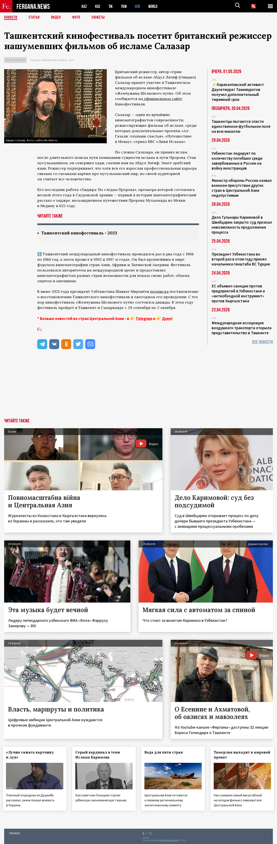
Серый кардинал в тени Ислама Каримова (99, 755)
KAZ (84, 6)
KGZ (98, 6)
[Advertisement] (138, 387)
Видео (56, 18)
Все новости (262, 342)
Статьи (34, 18)
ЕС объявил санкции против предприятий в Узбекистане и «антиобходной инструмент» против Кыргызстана (238, 293)
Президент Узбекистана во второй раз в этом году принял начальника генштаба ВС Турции (241, 259)
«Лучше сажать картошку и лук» (31, 755)
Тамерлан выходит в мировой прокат (233, 755)
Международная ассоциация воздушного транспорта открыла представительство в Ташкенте (241, 327)
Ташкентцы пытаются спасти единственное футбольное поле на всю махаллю (241, 126)
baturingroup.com (169, 839)
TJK (111, 6)
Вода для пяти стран (165, 752)
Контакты (14, 831)
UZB (138, 6)
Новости (10, 18)
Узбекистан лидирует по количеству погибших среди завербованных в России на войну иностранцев (237, 161)
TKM (125, 6)
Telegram (144, 318)
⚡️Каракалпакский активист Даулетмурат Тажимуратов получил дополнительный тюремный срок (238, 92)
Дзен (166, 318)
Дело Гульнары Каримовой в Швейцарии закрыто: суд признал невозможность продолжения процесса (242, 225)
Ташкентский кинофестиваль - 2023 (52, 60)
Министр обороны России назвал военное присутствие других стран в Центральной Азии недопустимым (242, 188)
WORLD (154, 6)
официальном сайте (162, 98)
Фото (76, 18)
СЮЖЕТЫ (98, 18)
